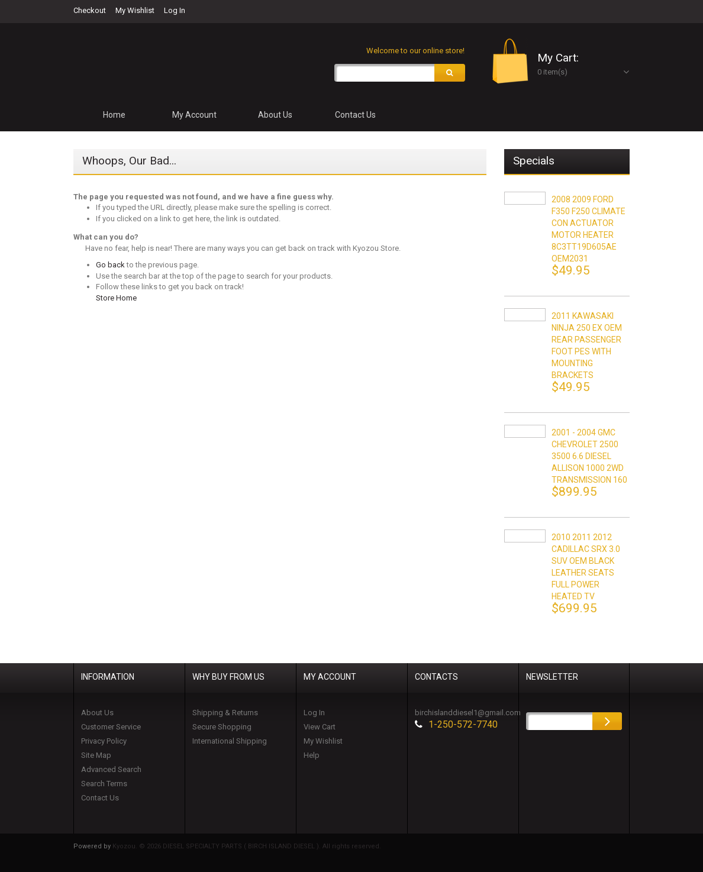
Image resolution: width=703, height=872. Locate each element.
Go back (110, 265)
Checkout (89, 10)
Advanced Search (111, 769)
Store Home (116, 298)
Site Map (96, 755)
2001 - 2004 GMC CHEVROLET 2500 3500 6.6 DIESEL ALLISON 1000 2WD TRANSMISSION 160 (589, 456)
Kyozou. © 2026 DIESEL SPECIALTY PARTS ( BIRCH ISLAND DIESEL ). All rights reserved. (246, 846)
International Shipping (229, 741)
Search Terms (104, 783)
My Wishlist (134, 10)
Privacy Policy (104, 741)
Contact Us (100, 797)
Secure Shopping (221, 726)
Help (312, 755)
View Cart (320, 726)
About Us (97, 712)
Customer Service (111, 726)
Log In (174, 10)
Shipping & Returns (225, 712)
